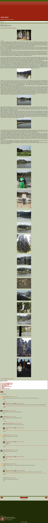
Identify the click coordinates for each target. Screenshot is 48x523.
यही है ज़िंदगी (4, 17)
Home (24, 497)
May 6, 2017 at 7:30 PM (12, 410)
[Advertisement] (24, 9)
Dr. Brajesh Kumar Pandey (10, 403)
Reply (4, 399)
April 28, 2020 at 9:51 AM (12, 463)
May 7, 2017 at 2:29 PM (20, 427)
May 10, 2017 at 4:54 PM (20, 441)
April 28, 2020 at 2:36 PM (20, 470)
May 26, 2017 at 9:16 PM (20, 456)
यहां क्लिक (13, 28)
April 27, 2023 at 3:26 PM (11, 477)
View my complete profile (8, 519)
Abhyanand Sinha (6, 396)
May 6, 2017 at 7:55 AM (13, 396)
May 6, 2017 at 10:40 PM (18, 423)
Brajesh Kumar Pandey (9, 423)
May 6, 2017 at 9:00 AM (20, 403)
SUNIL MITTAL (5, 463)
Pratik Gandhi (5, 410)
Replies (5, 401)
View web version (24, 499)
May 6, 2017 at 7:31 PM (12, 416)
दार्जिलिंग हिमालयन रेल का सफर (9, 378)
